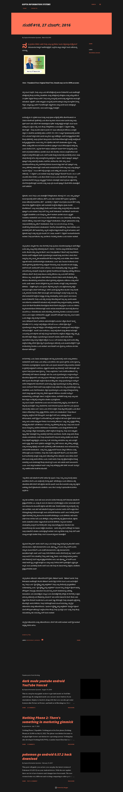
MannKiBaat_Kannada (94, 52)
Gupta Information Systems (36, 4)
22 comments (31, 707)
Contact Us (33, 8)
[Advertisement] (48, 655)
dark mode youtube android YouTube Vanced (43, 683)
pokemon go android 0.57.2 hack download (47, 756)
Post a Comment (32, 781)
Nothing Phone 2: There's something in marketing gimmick (47, 720)
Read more (71, 707)
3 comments (31, 744)
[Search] (94, 4)
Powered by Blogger (61, 787)
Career (24, 8)
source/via (26, 635)
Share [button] (90, 43)
